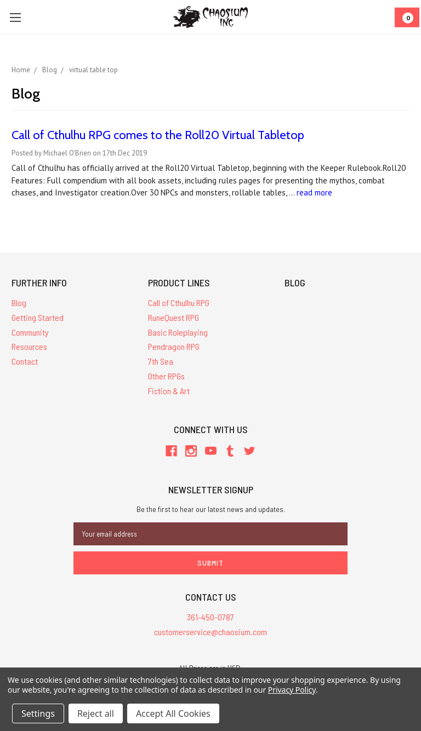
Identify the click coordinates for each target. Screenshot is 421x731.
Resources (29, 346)
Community (30, 332)
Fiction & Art (169, 390)
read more (314, 192)
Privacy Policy (292, 689)
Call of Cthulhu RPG (178, 302)
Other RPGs (166, 376)
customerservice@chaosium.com (210, 631)
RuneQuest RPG (173, 317)
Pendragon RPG (174, 346)
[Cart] (407, 17)
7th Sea (160, 361)
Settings (38, 713)
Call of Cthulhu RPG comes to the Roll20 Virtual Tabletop (158, 135)
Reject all (95, 713)
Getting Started (38, 317)
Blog (19, 302)
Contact (25, 361)
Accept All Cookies (173, 713)
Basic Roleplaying (178, 332)
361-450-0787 (210, 617)
